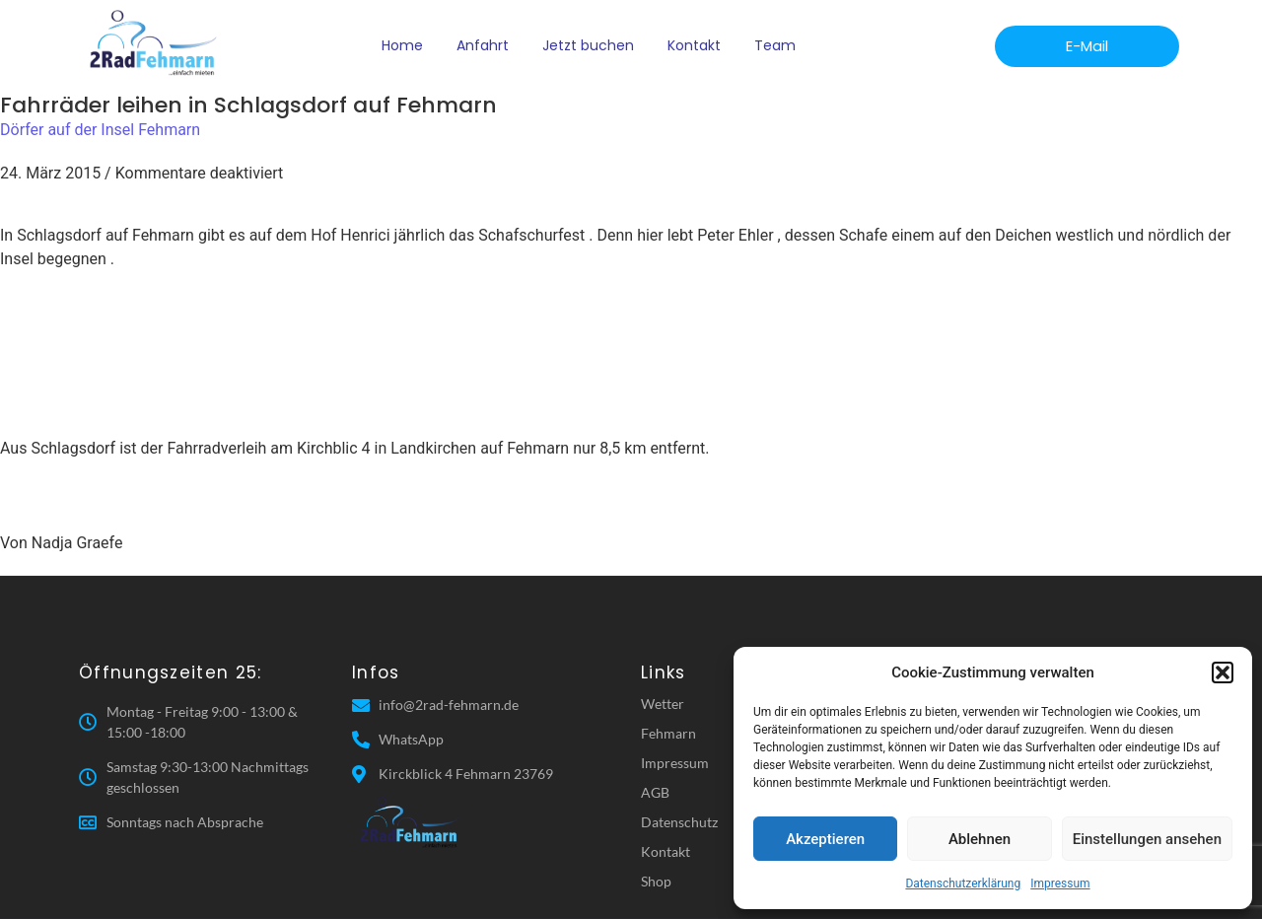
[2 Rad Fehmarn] (155, 43)
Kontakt (694, 45)
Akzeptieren (825, 839)
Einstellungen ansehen (1147, 839)
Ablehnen (979, 839)
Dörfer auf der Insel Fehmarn (100, 129)
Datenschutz (679, 821)
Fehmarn (668, 733)
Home (402, 45)
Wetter (662, 703)
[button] (1222, 672)
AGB (655, 792)
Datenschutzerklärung (962, 883)
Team (775, 45)
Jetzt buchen (588, 45)
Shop (656, 881)
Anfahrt (482, 45)
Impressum (1059, 883)
